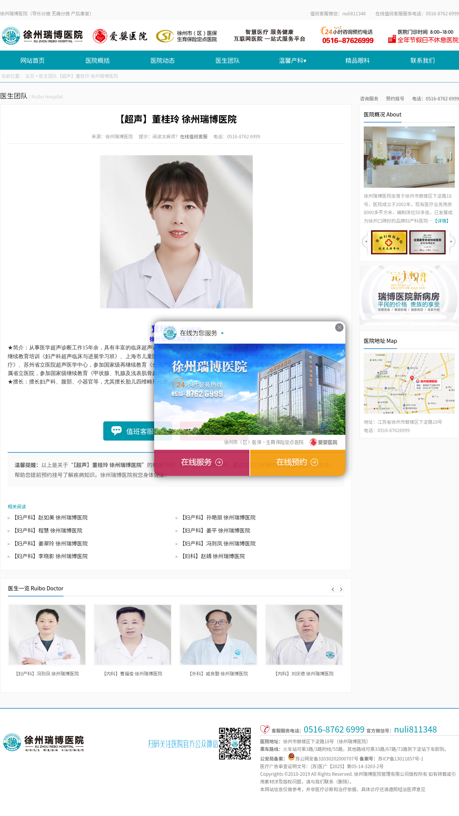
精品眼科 (357, 60)
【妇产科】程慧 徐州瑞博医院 (46, 530)
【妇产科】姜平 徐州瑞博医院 (214, 530)
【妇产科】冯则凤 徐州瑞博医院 (217, 543)
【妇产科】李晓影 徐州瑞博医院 (49, 556)
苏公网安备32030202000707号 (326, 758)
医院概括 (97, 60)
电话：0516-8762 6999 (435, 98)
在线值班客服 (194, 136)
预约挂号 (395, 98)
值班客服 (140, 431)
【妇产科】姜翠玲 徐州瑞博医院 (49, 543)
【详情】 (442, 220)
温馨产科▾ (292, 60)
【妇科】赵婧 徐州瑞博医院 (212, 556)
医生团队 (227, 60)
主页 (29, 75)
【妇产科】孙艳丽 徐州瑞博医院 (217, 517)
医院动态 (162, 60)
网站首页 (32, 60)
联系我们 (422, 60)
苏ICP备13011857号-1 (400, 758)
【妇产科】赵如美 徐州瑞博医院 (49, 517)
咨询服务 (369, 98)
